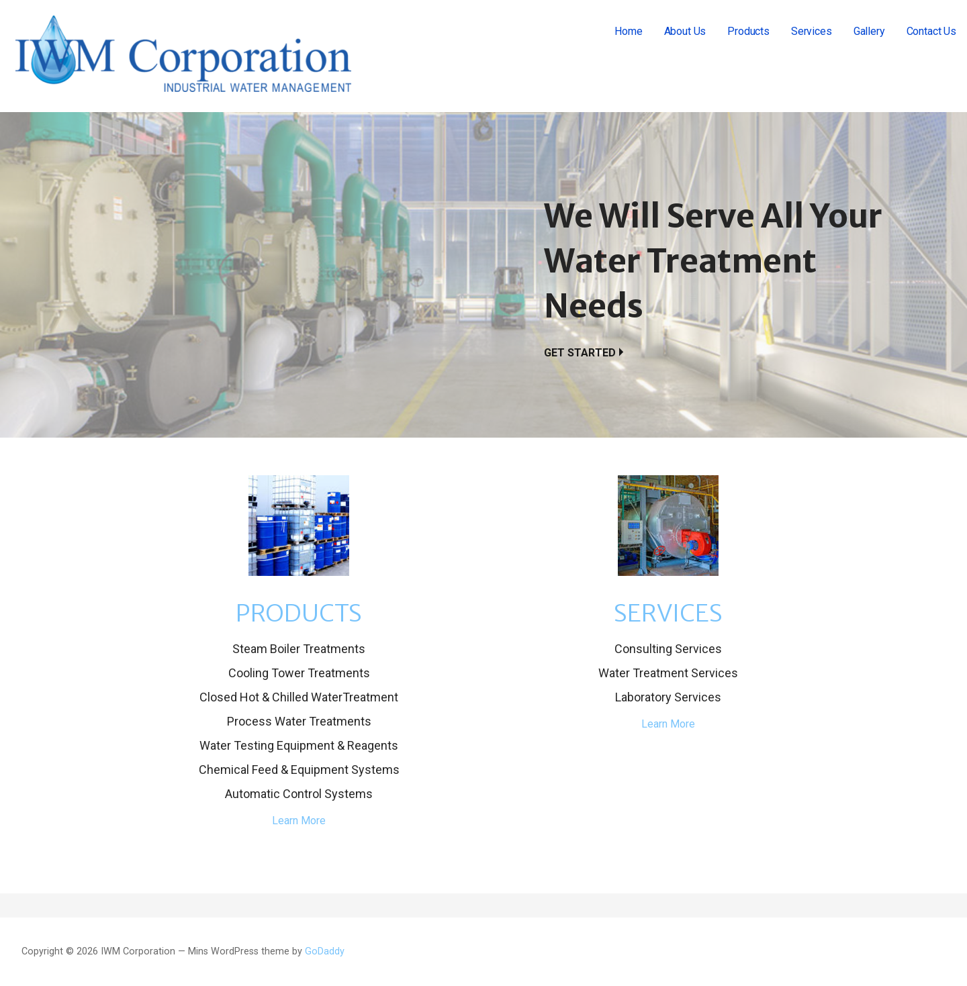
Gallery (869, 31)
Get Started (580, 352)
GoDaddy (324, 951)
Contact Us (931, 31)
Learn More (299, 820)
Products (748, 31)
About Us (685, 31)
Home (628, 31)
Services (811, 31)
